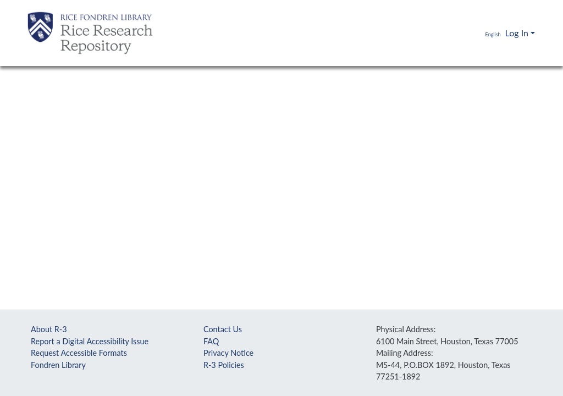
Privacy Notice (228, 353)
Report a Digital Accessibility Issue (89, 341)
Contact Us (222, 329)
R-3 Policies (223, 365)
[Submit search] (460, 33)
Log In (516, 33)
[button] (485, 33)
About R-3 (49, 329)
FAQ (211, 341)
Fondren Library (58, 365)
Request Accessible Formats (79, 353)
